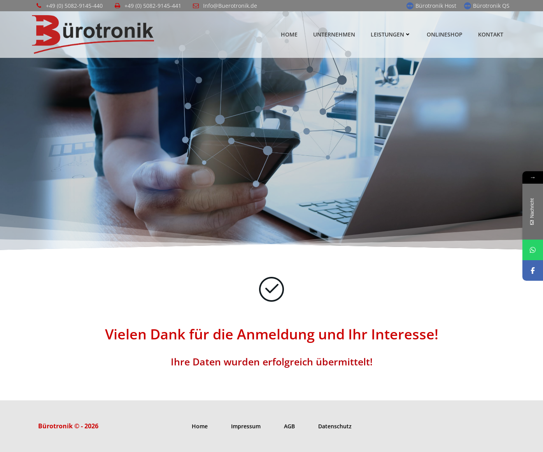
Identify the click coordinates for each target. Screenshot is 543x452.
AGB (289, 426)
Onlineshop (444, 34)
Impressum (246, 426)
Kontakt (490, 34)
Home (289, 34)
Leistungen (391, 34)
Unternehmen (334, 34)
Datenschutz (335, 426)
